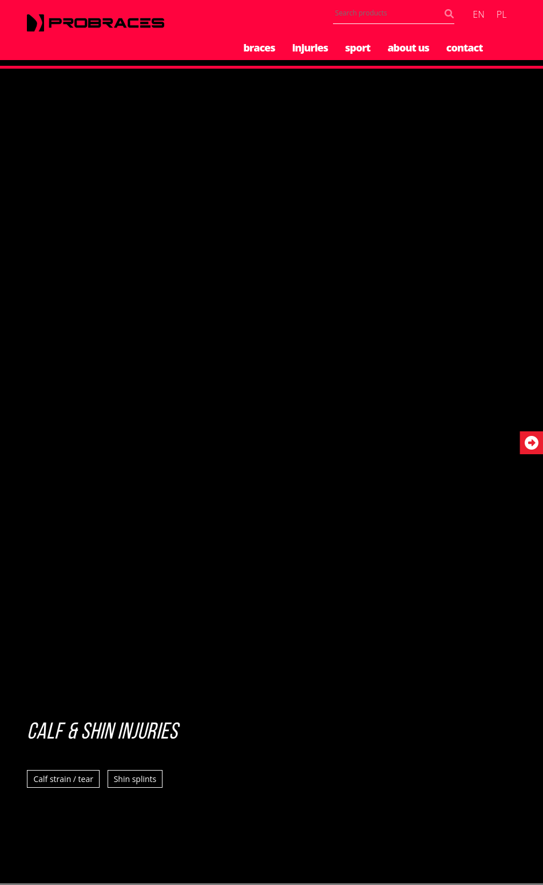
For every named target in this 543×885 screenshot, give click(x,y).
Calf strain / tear (63, 778)
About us (408, 47)
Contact (464, 47)
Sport (357, 47)
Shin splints (135, 778)
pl (502, 14)
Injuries (310, 47)
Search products (452, 16)
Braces (259, 47)
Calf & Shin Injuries (102, 732)
